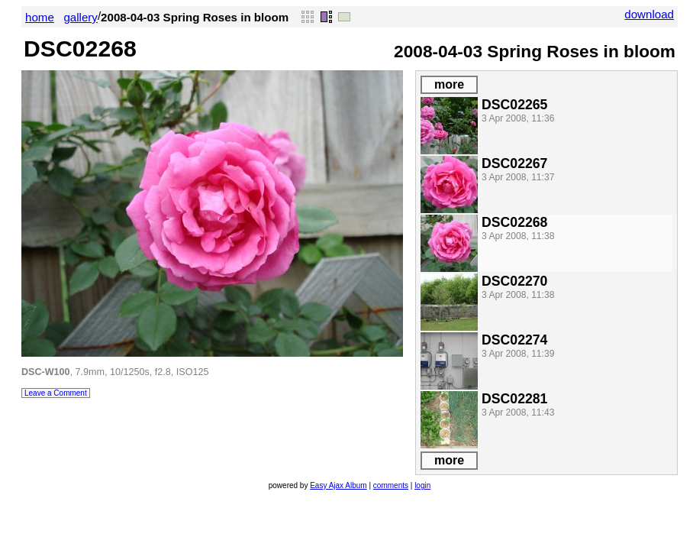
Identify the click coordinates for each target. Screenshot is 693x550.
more (449, 84)
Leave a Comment (55, 393)
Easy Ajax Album (338, 485)
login (422, 485)
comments (390, 485)
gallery (80, 17)
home (39, 17)
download (649, 14)
